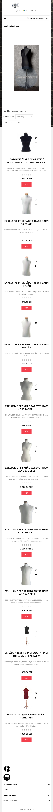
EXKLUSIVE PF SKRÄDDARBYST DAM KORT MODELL (26, 407)
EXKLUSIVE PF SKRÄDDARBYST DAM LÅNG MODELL (26, 469)
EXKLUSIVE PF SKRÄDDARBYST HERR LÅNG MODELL (26, 592)
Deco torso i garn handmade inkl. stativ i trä (26, 716)
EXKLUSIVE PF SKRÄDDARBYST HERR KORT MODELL (26, 531)
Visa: (5, 122)
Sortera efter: (9, 117)
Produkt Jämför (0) (19, 111)
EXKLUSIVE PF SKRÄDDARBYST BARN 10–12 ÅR (26, 222)
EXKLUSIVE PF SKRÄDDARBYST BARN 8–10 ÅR (26, 346)
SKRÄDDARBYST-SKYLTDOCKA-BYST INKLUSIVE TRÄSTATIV (26, 654)
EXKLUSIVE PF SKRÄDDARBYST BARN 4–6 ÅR (26, 284)
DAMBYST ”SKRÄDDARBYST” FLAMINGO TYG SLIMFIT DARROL (26, 161)
